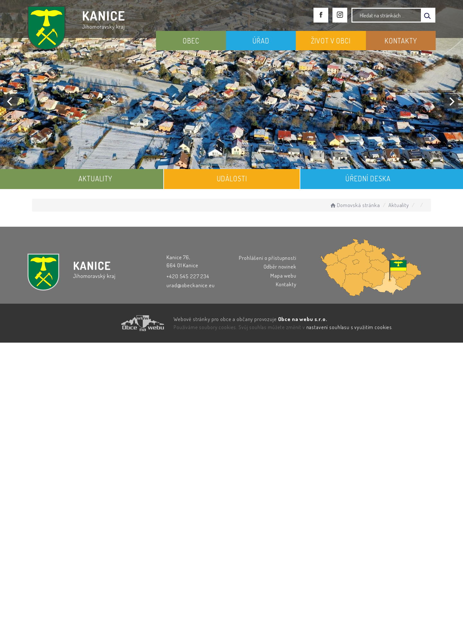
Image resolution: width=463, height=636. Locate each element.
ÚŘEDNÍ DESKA (367, 178)
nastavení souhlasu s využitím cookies (349, 327)
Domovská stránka (354, 205)
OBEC (191, 40)
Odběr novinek (280, 266)
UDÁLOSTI (232, 178)
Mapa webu (283, 275)
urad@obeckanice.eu (190, 285)
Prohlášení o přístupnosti (267, 257)
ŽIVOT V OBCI (331, 40)
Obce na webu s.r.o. (302, 319)
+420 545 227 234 (188, 276)
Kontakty (286, 284)
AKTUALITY (95, 178)
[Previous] (10, 101)
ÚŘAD (260, 40)
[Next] (451, 101)
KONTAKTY (401, 40)
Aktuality (398, 205)
